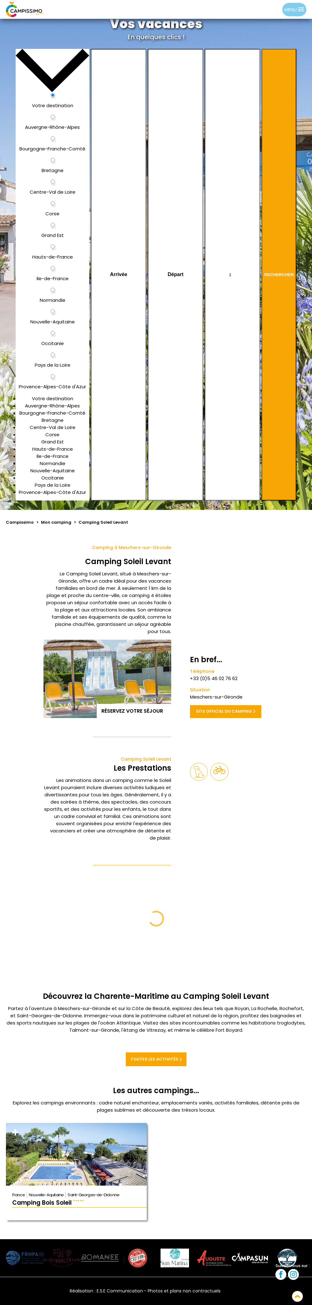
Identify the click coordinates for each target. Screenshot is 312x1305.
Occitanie (52, 477)
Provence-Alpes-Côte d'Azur (52, 492)
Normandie (52, 463)
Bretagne (53, 420)
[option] (276, 9)
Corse (52, 434)
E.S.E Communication (120, 1291)
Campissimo (20, 522)
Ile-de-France (53, 456)
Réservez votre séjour (133, 711)
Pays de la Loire (52, 485)
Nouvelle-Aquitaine (52, 470)
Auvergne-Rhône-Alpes (52, 405)
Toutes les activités (156, 1059)
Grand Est (52, 441)
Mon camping (56, 522)
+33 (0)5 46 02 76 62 (214, 678)
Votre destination (52, 398)
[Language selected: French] (269, 9)
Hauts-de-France (52, 449)
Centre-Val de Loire (52, 427)
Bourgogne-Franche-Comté (52, 413)
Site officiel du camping (225, 711)
